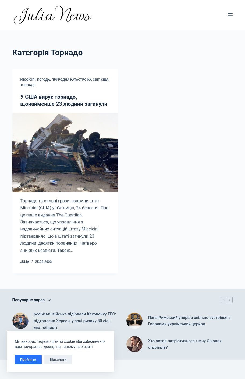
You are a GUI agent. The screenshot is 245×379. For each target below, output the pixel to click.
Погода (43, 80)
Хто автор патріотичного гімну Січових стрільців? (184, 344)
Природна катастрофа (71, 80)
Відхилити (58, 360)
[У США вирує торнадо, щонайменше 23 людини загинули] (65, 152)
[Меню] (230, 15)
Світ (96, 80)
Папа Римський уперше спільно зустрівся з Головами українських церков (189, 321)
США (104, 80)
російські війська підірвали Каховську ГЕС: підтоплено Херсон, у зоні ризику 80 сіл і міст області (75, 321)
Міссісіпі (27, 80)
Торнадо (28, 85)
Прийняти (28, 360)
